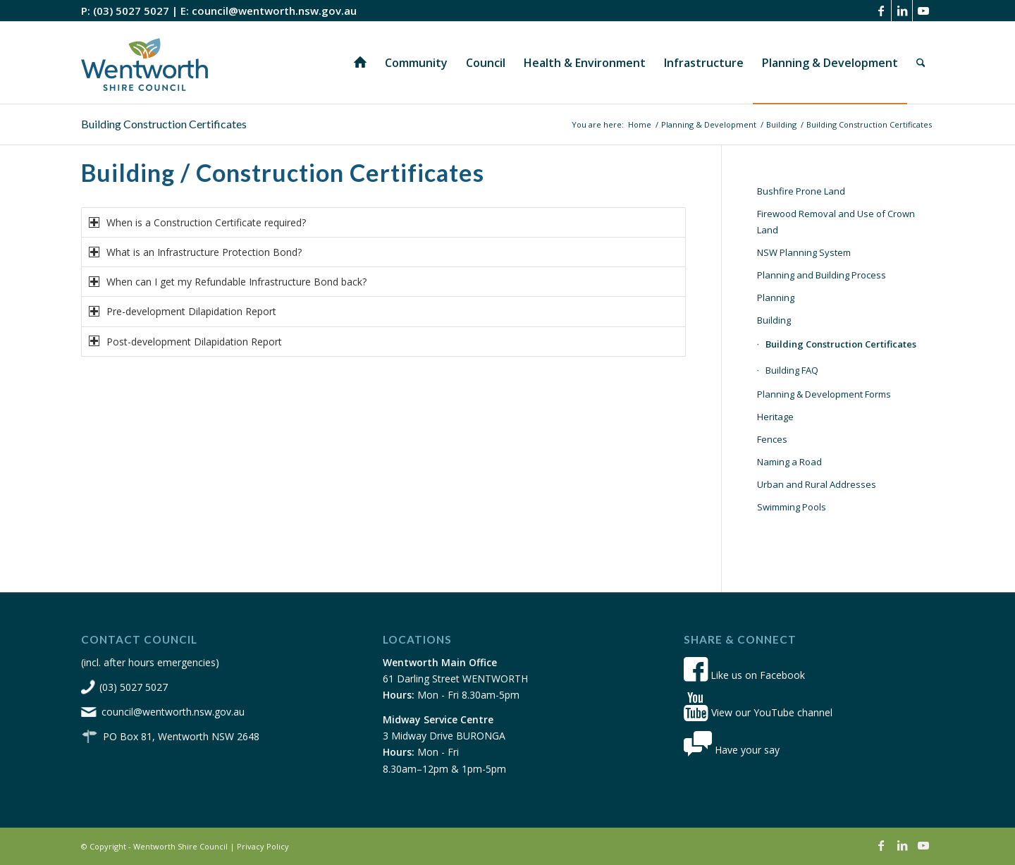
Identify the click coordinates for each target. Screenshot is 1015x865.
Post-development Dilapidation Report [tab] (185, 341)
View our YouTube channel (758, 712)
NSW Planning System (804, 252)
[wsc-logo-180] (144, 63)
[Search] (921, 63)
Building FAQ (791, 370)
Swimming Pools (791, 507)
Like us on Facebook (744, 675)
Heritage (775, 416)
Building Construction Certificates (164, 123)
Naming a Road (789, 461)
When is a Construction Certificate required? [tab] (197, 222)
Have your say (732, 749)
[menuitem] (360, 63)
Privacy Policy (263, 846)
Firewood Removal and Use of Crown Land (836, 221)
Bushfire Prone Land (801, 191)
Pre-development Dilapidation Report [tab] (182, 311)
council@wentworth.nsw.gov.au (274, 11)
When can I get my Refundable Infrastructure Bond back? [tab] (228, 281)
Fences (772, 439)
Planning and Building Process (821, 275)
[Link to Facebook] (881, 10)
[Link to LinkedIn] (902, 10)
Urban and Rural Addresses (816, 484)
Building (774, 320)
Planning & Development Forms (824, 394)
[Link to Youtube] (923, 10)
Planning (775, 297)
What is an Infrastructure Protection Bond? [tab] (195, 252)
